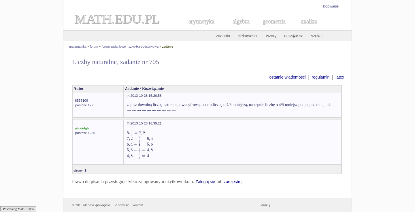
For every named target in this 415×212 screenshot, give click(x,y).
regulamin (320, 77)
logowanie (331, 6)
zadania (223, 36)
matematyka (77, 46)
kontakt (138, 205)
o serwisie (122, 205)
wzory (271, 36)
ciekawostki (248, 36)
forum (94, 46)
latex (339, 77)
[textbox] (137, 133)
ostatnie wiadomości (287, 77)
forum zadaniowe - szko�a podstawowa (130, 46)
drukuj (265, 205)
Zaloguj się (205, 181)
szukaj (316, 36)
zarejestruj (233, 181)
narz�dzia (293, 36)
